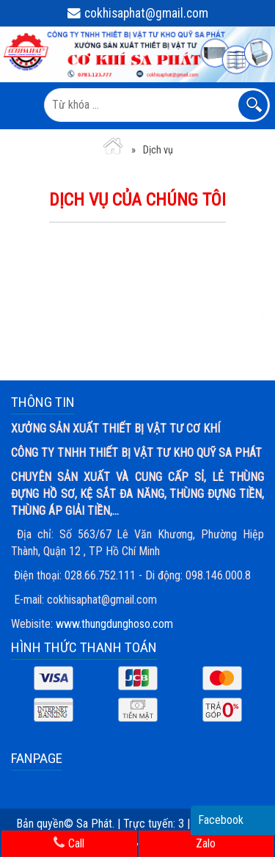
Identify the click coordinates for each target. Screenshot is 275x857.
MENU (21, 105)
